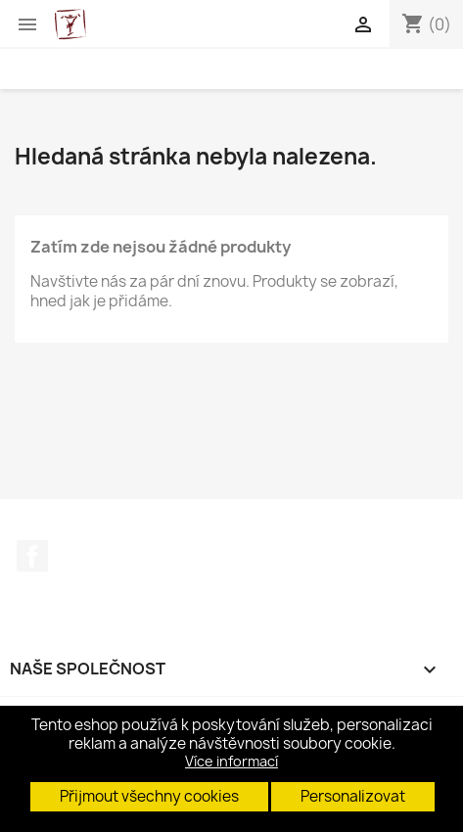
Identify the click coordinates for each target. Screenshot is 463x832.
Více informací (231, 761)
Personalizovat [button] (353, 796)
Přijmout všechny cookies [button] (149, 796)
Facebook (32, 556)
